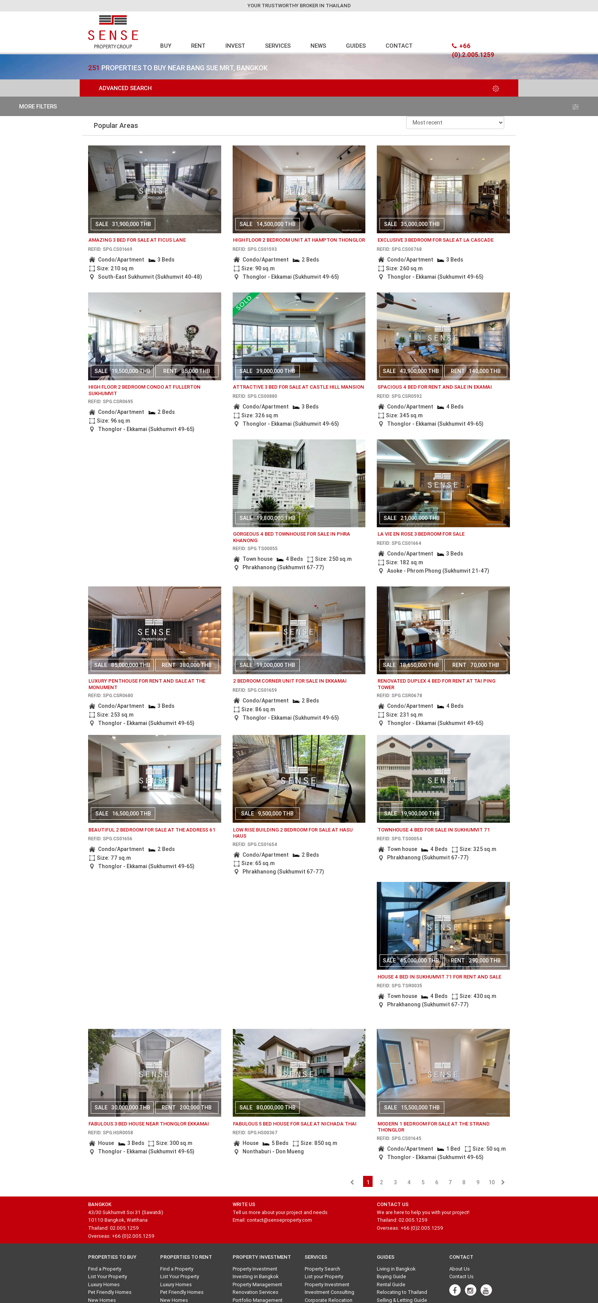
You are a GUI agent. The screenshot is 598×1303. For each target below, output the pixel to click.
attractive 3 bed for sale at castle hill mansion (298, 387)
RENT (198, 45)
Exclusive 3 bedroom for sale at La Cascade (436, 240)
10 (492, 1182)
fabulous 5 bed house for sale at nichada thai (295, 1124)
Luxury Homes (104, 1284)
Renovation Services (255, 1292)
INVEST (235, 45)
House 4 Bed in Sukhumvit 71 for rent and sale (439, 977)
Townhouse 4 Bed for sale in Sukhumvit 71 (434, 830)
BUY (165, 45)
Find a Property (104, 1269)
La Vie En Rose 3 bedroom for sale (421, 534)
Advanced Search (299, 88)
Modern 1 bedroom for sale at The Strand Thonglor (434, 1127)
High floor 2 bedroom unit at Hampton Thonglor (299, 240)
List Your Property (107, 1276)
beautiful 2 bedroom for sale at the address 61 (151, 830)
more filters (299, 106)
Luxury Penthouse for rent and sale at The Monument (146, 684)
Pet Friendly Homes (110, 1292)
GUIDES (356, 45)
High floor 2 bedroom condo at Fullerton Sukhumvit (144, 390)
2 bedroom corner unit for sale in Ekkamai (290, 681)
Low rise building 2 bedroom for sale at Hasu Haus (293, 833)
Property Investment (255, 1269)
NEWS (318, 45)
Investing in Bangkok (256, 1276)
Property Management (257, 1284)
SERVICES (278, 45)
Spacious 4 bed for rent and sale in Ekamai (435, 387)
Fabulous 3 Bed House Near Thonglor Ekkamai (148, 1124)
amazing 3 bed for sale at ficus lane (137, 240)
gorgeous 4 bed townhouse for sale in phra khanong (291, 537)
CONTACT (399, 45)
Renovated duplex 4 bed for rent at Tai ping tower (436, 684)
